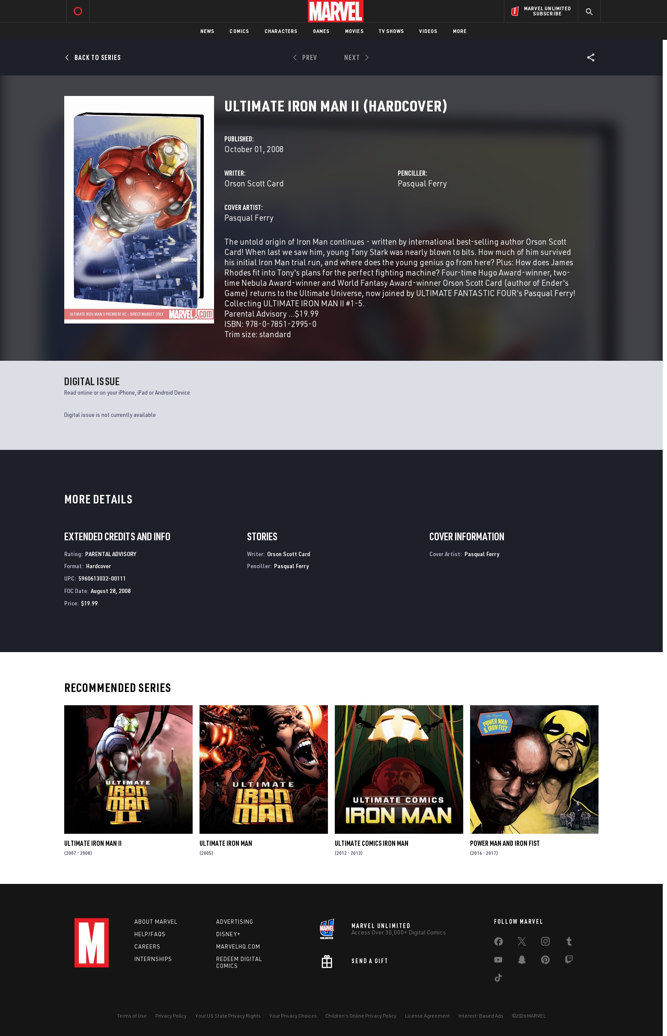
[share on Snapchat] (522, 961)
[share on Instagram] (545, 943)
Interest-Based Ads (481, 1015)
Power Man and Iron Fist (505, 843)
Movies (354, 31)
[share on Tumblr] (569, 943)
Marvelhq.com (238, 946)
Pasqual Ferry (422, 183)
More (460, 31)
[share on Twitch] (569, 961)
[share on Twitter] (522, 943)
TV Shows (391, 31)
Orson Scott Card (254, 183)
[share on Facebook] (498, 943)
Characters (281, 31)
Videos (428, 31)
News (207, 31)
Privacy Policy (171, 1015)
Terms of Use (132, 1015)
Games (321, 31)
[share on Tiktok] (498, 979)
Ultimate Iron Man (226, 843)
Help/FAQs (150, 934)
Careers (147, 946)
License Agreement (427, 1015)
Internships (153, 958)
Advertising (234, 921)
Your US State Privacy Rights (228, 1015)
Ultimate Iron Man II (93, 843)
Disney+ (228, 934)
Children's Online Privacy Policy (360, 1015)
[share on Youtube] (498, 961)
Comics (239, 31)
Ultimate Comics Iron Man (371, 843)
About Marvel (155, 921)
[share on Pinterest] (545, 961)
